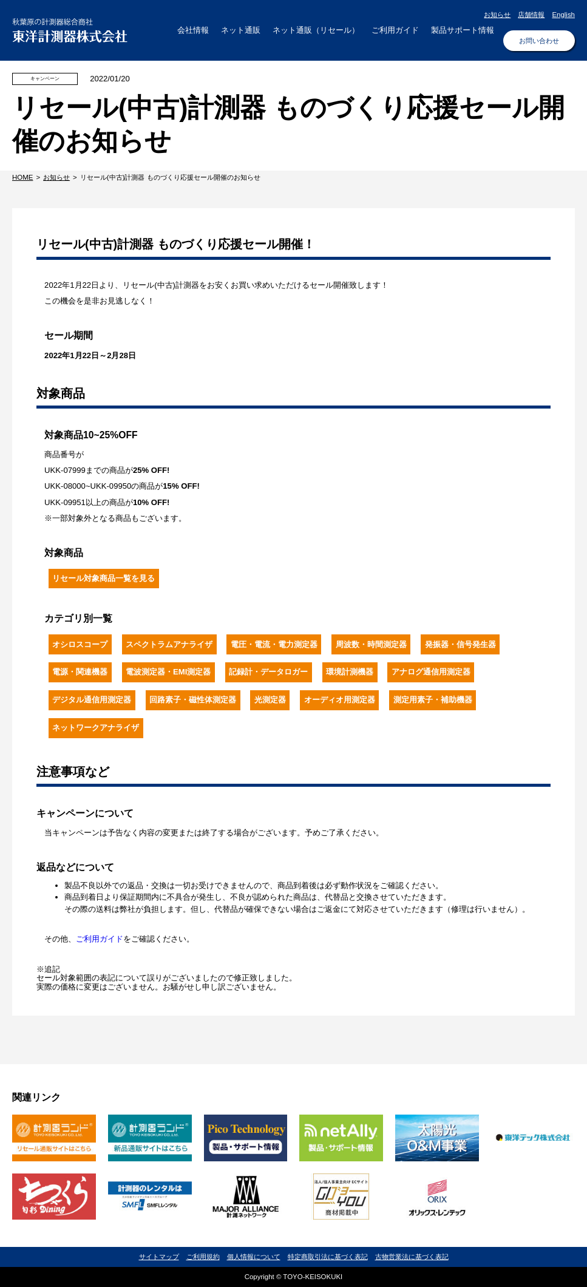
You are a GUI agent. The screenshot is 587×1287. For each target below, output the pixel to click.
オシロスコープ (79, 644)
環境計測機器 (349, 671)
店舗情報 (531, 14)
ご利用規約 (203, 1256)
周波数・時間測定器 (371, 644)
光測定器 (270, 699)
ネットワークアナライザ (95, 727)
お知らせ (497, 14)
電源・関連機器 (79, 671)
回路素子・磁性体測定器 (192, 699)
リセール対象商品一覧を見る (103, 578)
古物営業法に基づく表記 (412, 1256)
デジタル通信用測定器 (91, 699)
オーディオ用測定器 (339, 699)
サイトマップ (159, 1256)
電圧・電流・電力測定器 (274, 644)
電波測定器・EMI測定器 (168, 671)
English (563, 14)
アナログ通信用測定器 (431, 671)
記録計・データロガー (268, 671)
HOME (22, 177)
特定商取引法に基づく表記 (328, 1256)
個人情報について (253, 1256)
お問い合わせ (539, 40)
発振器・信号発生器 (460, 644)
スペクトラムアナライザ (169, 644)
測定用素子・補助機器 (432, 699)
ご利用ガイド (99, 938)
